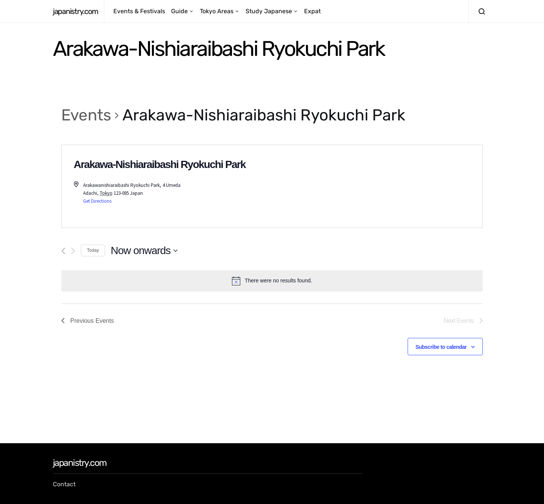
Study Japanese (269, 11)
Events (86, 115)
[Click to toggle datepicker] (144, 250)
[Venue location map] (377, 186)
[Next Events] (73, 250)
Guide (179, 11)
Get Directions (97, 201)
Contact (64, 484)
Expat (312, 11)
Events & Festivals (139, 11)
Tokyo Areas (216, 11)
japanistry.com (75, 11)
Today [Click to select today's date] (93, 250)
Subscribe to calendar (441, 347)
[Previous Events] (63, 250)
